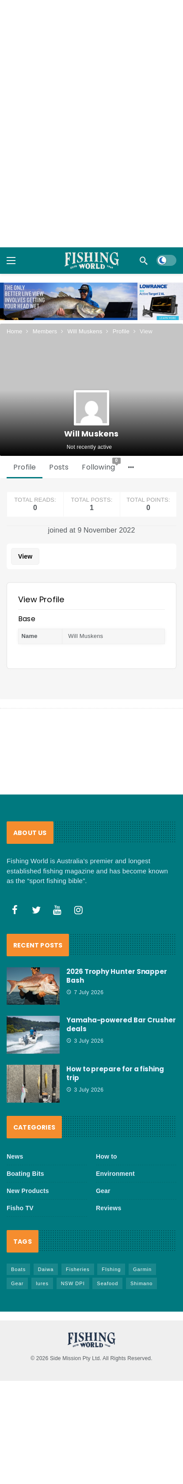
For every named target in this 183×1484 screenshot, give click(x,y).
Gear (103, 1190)
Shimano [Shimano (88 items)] (141, 1283)
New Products (28, 1190)
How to (106, 1156)
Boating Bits (25, 1173)
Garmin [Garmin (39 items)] (142, 1269)
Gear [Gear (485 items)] (17, 1283)
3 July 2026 (84, 1041)
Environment (115, 1173)
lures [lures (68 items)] (42, 1283)
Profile (24, 467)
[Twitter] (36, 910)
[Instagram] (78, 910)
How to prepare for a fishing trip (115, 1073)
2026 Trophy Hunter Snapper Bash (116, 976)
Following (101, 465)
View (25, 556)
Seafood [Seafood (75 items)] (107, 1283)
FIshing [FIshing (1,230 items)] (111, 1269)
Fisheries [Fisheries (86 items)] (78, 1269)
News (15, 1156)
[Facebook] (15, 910)
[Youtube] (57, 910)
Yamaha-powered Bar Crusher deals (121, 1024)
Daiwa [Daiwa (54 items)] (46, 1269)
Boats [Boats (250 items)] (18, 1269)
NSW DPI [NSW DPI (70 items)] (73, 1283)
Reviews (108, 1208)
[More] (131, 467)
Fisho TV (20, 1208)
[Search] (143, 260)
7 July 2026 (84, 992)
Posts (59, 467)
